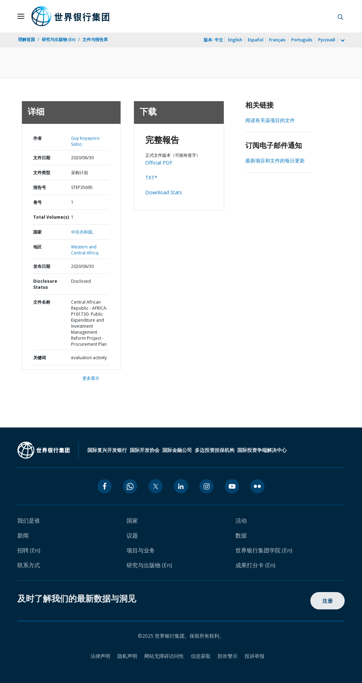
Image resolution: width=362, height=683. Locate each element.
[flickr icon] (257, 486)
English (235, 40)
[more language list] (342, 41)
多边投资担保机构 (214, 450)
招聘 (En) (28, 550)
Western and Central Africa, (85, 250)
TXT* (151, 177)
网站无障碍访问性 (164, 656)
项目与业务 (141, 550)
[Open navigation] (20, 16)
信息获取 (201, 656)
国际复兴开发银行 (107, 450)
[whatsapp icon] (130, 486)
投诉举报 (254, 656)
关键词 (39, 358)
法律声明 (100, 656)
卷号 (37, 202)
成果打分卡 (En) (255, 565)
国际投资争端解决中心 (262, 450)
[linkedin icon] (181, 486)
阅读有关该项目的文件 (270, 120)
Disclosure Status (45, 284)
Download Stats (163, 192)
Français (277, 40)
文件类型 (41, 173)
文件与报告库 (95, 39)
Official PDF (159, 162)
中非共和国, (82, 232)
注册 (327, 600)
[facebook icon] (105, 486)
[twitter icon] (155, 486)
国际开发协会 (144, 450)
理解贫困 (26, 39)
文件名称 (41, 302)
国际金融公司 (177, 450)
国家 (37, 232)
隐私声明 (127, 656)
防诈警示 (228, 656)
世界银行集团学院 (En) (263, 550)
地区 (37, 247)
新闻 (23, 535)
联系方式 (28, 565)
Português (302, 40)
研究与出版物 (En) (59, 39)
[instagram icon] (206, 486)
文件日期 (41, 158)
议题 (132, 535)
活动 (241, 520)
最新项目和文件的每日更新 (275, 160)
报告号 (39, 187)
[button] (340, 16)
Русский (326, 40)
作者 (37, 138)
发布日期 (41, 266)
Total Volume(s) (51, 217)
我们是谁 (28, 520)
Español (255, 40)
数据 (241, 535)
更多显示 (90, 378)
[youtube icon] (232, 486)
